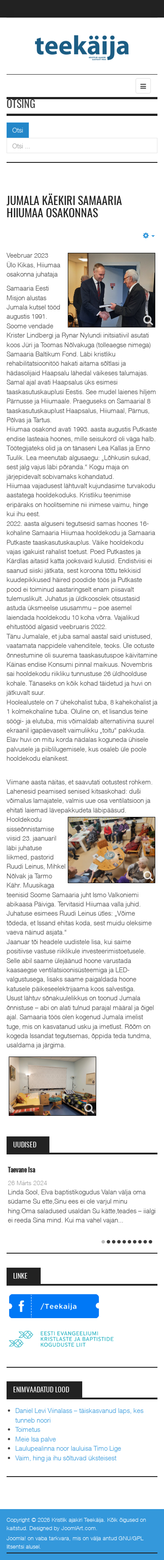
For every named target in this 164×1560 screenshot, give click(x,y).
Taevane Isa (21, 1170)
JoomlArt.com (78, 1527)
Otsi (17, 130)
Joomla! (16, 1538)
